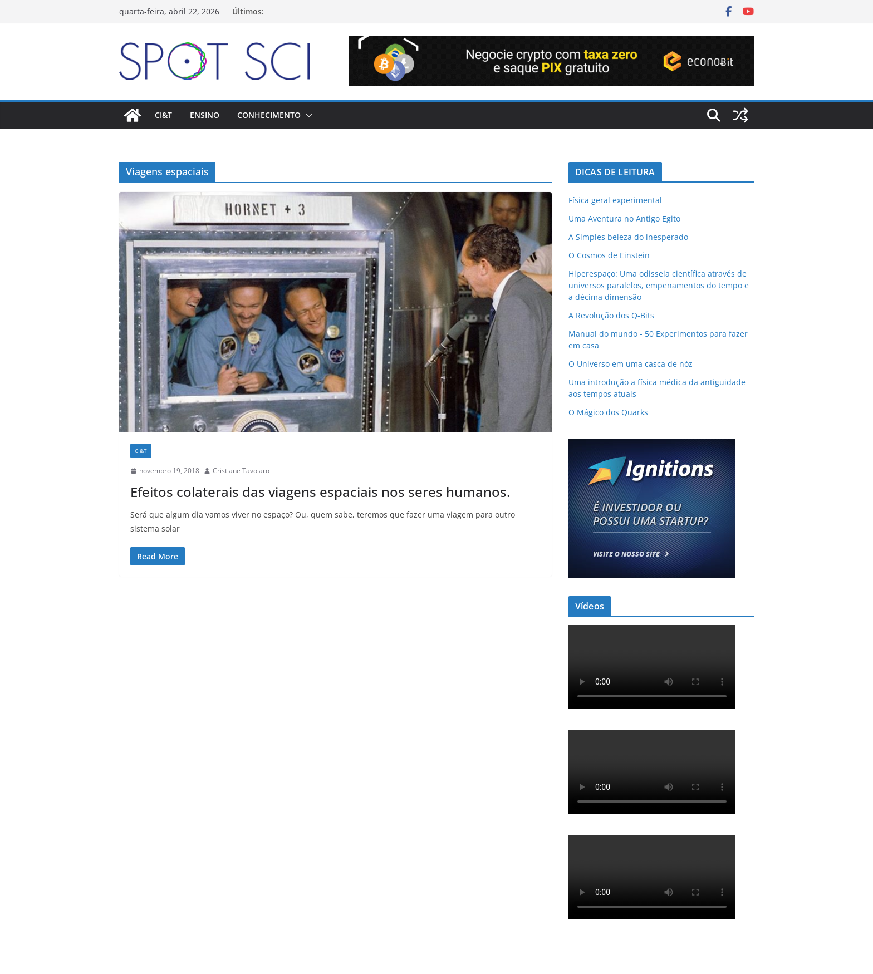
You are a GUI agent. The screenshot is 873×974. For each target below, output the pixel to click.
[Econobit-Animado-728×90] (551, 44)
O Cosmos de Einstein (609, 255)
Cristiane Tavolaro (241, 470)
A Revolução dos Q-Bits (611, 315)
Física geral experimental (615, 200)
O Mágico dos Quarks (608, 412)
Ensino (204, 115)
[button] (307, 115)
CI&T (163, 115)
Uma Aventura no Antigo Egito (624, 218)
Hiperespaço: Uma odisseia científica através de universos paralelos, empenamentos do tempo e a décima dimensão (658, 285)
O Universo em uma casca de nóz (630, 363)
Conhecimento (269, 115)
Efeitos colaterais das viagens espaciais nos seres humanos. (320, 492)
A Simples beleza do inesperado (628, 237)
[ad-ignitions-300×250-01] (651, 446)
